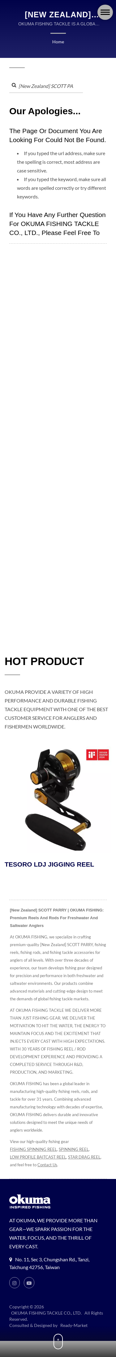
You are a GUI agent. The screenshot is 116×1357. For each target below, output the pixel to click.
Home (58, 41)
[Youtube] (29, 1283)
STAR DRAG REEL (27, 1165)
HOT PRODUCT (44, 661)
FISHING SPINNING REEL (34, 1150)
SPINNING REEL (76, 1150)
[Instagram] (14, 1283)
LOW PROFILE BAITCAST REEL (40, 1157)
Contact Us (86, 1165)
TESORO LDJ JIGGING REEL (49, 864)
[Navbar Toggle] (105, 12)
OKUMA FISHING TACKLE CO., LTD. (47, 1313)
